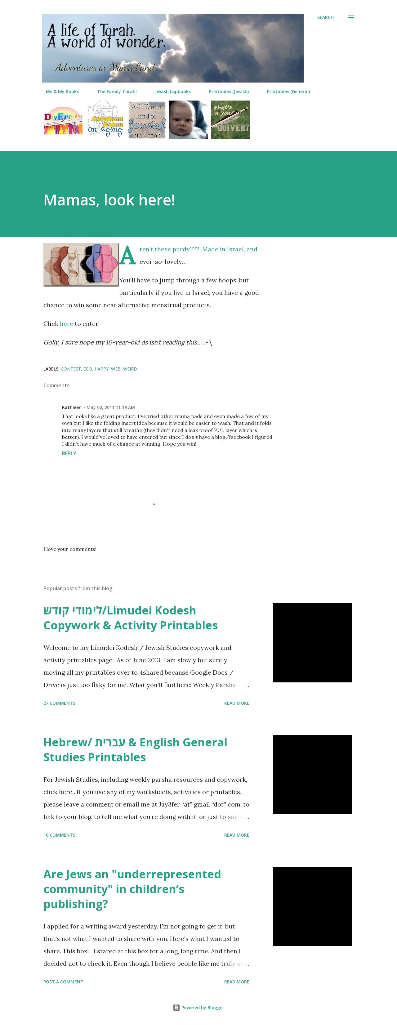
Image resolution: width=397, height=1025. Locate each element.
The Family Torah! (113, 91)
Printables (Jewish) (225, 91)
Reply (69, 453)
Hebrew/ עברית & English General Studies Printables (135, 750)
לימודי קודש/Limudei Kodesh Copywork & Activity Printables (130, 618)
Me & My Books (58, 91)
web (116, 369)
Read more (236, 703)
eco (87, 369)
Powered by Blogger (198, 1007)
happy (102, 369)
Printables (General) (284, 91)
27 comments (59, 703)
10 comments (59, 835)
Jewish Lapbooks (169, 91)
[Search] (325, 17)
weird (130, 369)
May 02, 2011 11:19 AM (111, 407)
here (66, 323)
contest (71, 369)
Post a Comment (63, 982)
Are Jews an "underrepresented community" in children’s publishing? (132, 888)
